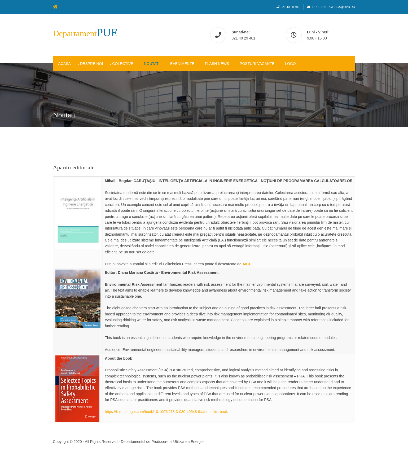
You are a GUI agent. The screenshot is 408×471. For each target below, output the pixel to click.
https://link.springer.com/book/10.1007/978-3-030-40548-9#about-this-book (166, 412)
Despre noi (91, 63)
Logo (290, 63)
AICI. (247, 264)
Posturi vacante (257, 63)
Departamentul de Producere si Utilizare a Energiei (162, 441)
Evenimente (182, 63)
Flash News (217, 63)
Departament (85, 33)
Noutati (152, 63)
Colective (122, 63)
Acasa (64, 63)
